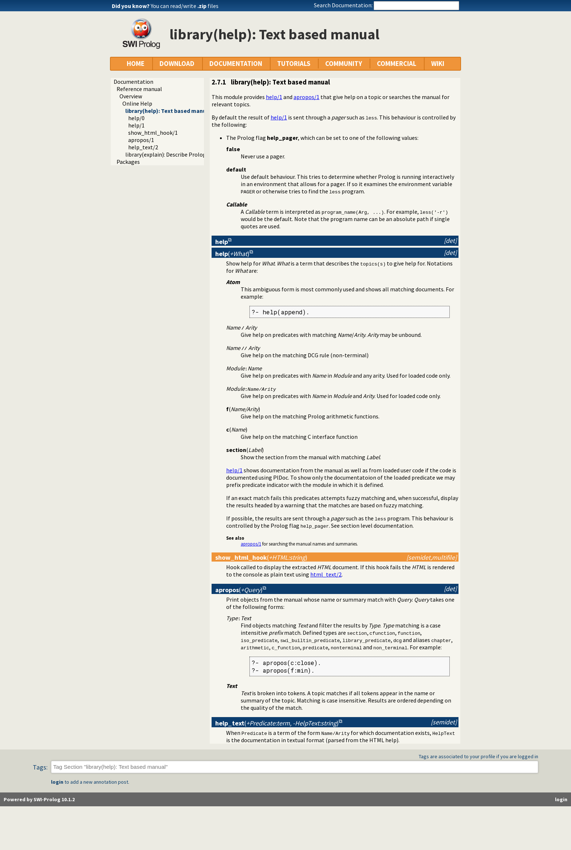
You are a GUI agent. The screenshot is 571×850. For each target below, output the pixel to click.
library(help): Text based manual (168, 110)
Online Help (137, 103)
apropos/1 (141, 139)
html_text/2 (326, 574)
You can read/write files (184, 5)
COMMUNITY (343, 63)
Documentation (133, 81)
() (232, 253)
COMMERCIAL (396, 63)
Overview (130, 96)
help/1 (136, 125)
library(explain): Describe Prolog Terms (174, 154)
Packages (128, 161)
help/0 (136, 118)
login (57, 782)
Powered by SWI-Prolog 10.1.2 (39, 799)
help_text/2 (143, 147)
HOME (136, 63)
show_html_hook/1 (153, 132)
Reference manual (139, 89)
